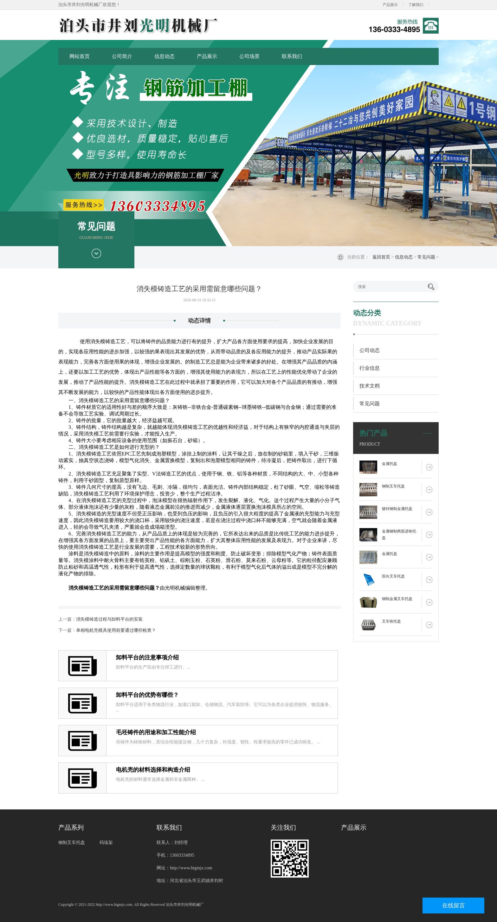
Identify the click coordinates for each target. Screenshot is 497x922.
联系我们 (292, 56)
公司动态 (369, 350)
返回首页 (381, 257)
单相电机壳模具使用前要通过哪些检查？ (116, 630)
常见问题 (426, 257)
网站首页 (79, 56)
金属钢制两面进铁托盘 (399, 534)
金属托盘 (389, 463)
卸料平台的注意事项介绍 (147, 657)
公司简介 (122, 56)
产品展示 (390, 5)
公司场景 (249, 56)
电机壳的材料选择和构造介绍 (153, 770)
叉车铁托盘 (391, 621)
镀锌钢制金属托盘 (397, 509)
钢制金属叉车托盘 (397, 599)
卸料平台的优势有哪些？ (147, 695)
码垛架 (106, 842)
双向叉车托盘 (393, 576)
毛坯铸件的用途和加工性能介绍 (156, 732)
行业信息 (369, 368)
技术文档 (369, 386)
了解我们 (415, 5)
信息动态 (164, 56)
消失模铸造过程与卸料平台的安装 (109, 619)
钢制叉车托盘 (393, 486)
